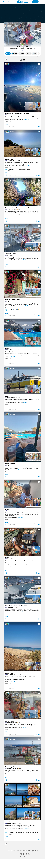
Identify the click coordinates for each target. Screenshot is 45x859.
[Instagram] (21, 854)
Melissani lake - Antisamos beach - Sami (17, 208)
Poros (7, 348)
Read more (26, 119)
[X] (29, 854)
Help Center (25, 852)
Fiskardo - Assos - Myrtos (12, 299)
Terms (36, 850)
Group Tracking (27, 850)
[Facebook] (23, 854)
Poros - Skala (9, 159)
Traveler (9, 169)
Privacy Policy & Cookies (16, 852)
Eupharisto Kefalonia (11, 822)
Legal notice (31, 852)
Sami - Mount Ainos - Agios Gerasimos (16, 606)
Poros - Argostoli (10, 463)
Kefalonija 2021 (22, 47)
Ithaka (7, 396)
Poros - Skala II (9, 721)
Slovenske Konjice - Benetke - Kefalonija (17, 113)
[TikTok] (26, 854)
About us (22, 850)
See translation (8, 121)
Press (33, 850)
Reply (11, 170)
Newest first (39, 56)
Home (18, 850)
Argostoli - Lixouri (10, 254)
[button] (41, 2)
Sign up (35, 1)
